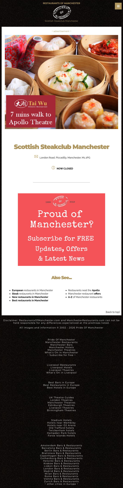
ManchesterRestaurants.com (86, 320)
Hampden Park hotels (61, 433)
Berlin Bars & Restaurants (61, 450)
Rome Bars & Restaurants (61, 476)
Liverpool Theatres (61, 370)
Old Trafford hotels (61, 428)
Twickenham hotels (61, 430)
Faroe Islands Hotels (61, 435)
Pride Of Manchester (89, 327)
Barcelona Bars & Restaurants (61, 448)
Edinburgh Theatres (61, 405)
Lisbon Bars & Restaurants (61, 466)
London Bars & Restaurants (61, 468)
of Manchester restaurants (85, 297)
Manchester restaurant (84, 293)
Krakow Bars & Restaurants (61, 463)
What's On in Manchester (61, 352)
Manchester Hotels (61, 347)
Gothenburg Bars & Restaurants (61, 458)
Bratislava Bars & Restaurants (61, 453)
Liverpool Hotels (61, 367)
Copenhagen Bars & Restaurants (61, 455)
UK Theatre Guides (61, 397)
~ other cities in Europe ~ (61, 484)
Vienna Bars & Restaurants (61, 479)
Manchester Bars (61, 345)
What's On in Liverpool (61, 372)
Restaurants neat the (84, 290)
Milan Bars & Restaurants (61, 473)
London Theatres (61, 400)
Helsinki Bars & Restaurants (61, 461)
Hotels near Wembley (61, 423)
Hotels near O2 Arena (61, 425)
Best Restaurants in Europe (61, 385)
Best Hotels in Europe (61, 387)
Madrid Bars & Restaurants (61, 471)
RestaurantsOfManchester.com (39, 320)
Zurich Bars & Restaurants (61, 481)
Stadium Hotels (61, 420)
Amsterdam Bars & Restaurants (61, 445)
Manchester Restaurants (61, 342)
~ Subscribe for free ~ (61, 355)
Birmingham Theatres (61, 410)
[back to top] (113, 312)
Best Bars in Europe (61, 382)
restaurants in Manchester (32, 290)
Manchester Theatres (61, 350)
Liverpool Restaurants (61, 365)
